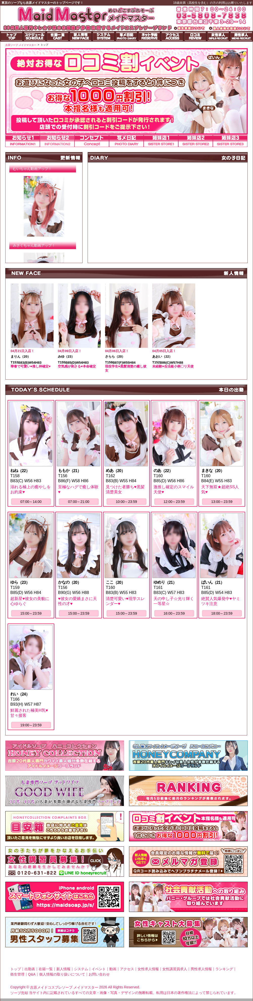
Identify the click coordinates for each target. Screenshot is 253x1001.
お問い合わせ (99, 974)
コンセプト (91, 141)
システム (81, 969)
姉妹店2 (195, 141)
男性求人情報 (201, 969)
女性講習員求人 (174, 969)
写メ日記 (126, 141)
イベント (99, 969)
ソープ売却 (19, 993)
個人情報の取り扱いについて (62, 974)
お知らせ (22, 141)
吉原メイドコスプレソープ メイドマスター (64, 987)
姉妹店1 (161, 141)
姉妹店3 (230, 141)
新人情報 (63, 969)
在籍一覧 (46, 969)
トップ (15, 969)
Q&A (32, 974)
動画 (112, 969)
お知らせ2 (57, 141)
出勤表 (29, 969)
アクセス (127, 969)
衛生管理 (17, 974)
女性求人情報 (148, 969)
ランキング (224, 969)
